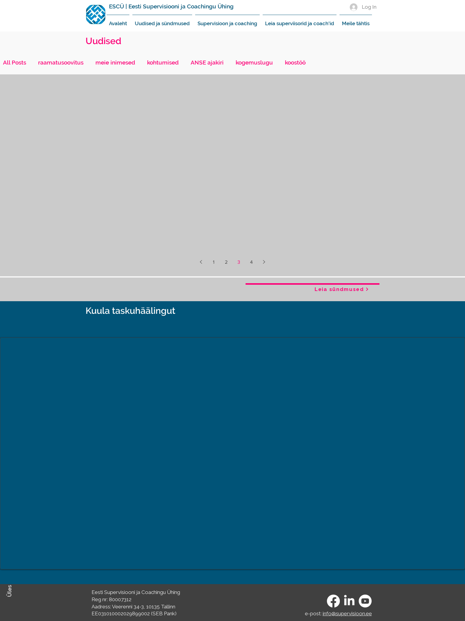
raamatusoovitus (60, 62)
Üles (9, 591)
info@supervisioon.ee (347, 613)
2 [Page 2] (226, 262)
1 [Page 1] (213, 262)
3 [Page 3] (238, 262)
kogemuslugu (254, 62)
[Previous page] (201, 261)
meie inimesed (115, 62)
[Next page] (264, 261)
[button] (162, 21)
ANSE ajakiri (207, 62)
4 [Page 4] (251, 262)
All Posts (14, 62)
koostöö (295, 62)
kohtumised (163, 62)
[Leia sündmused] (341, 289)
